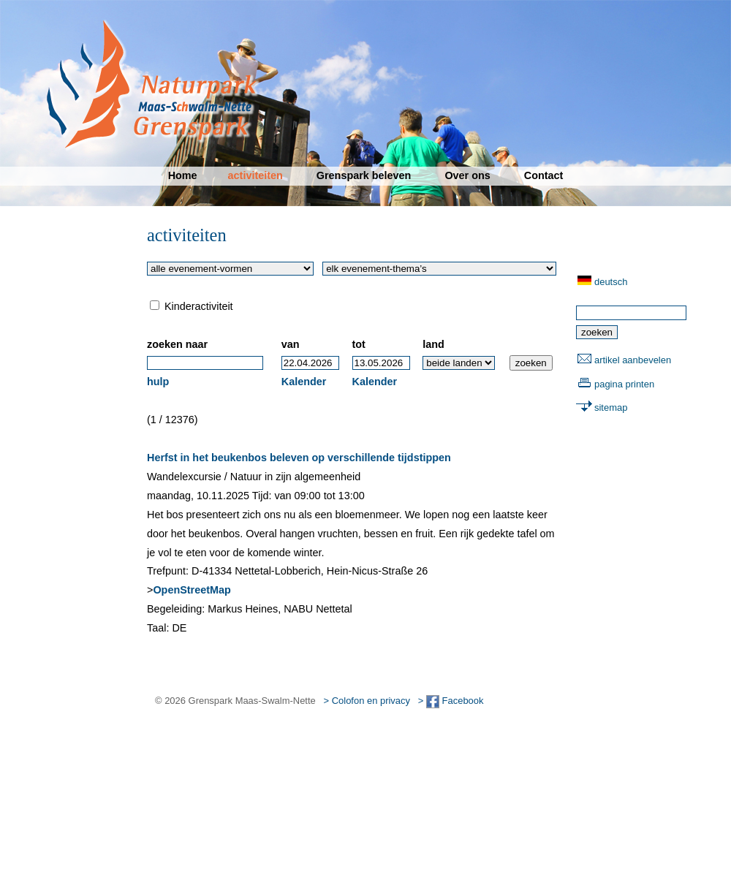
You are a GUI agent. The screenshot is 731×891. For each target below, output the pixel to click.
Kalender (304, 381)
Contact (544, 175)
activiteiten (255, 175)
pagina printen (624, 384)
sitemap (610, 407)
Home (182, 175)
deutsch (610, 281)
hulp (158, 381)
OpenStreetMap (191, 590)
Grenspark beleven (364, 175)
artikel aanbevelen (632, 359)
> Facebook (451, 700)
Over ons (467, 175)
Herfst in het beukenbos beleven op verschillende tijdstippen (299, 457)
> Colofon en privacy (367, 700)
